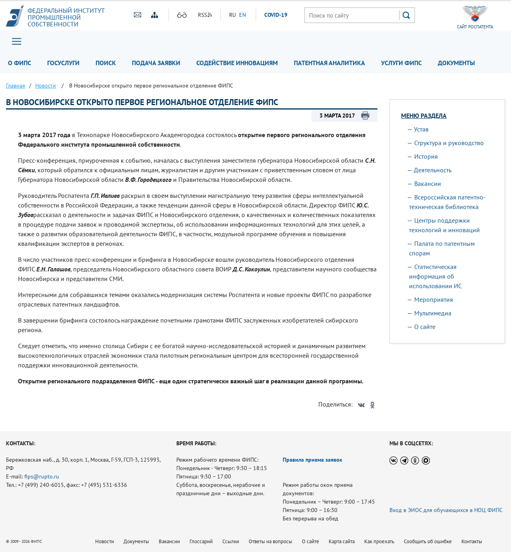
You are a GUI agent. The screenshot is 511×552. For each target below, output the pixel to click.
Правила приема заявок (312, 459)
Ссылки (230, 541)
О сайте (424, 327)
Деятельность (432, 170)
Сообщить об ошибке (428, 541)
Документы (456, 63)
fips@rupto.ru (41, 476)
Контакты (471, 541)
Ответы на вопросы (270, 541)
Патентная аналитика (329, 63)
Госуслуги (63, 63)
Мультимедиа (432, 313)
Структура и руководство (449, 143)
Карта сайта (342, 541)
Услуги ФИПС (401, 63)
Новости (104, 541)
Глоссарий (201, 541)
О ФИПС (19, 63)
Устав (421, 129)
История (426, 156)
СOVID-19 (275, 14)
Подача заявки (156, 63)
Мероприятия (433, 299)
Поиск (106, 63)
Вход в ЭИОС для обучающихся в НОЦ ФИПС (446, 510)
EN (242, 14)
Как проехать (379, 541)
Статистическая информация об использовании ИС (435, 276)
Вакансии (427, 183)
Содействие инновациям (237, 63)
